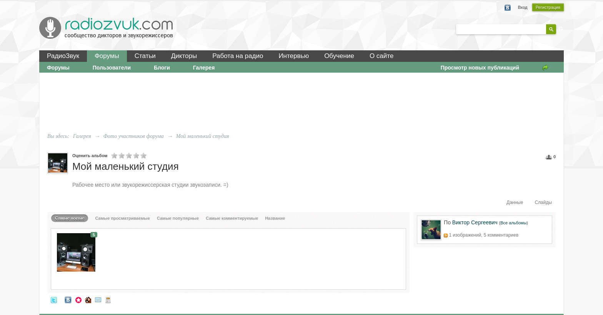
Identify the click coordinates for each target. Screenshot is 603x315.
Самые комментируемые (232, 218)
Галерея (204, 68)
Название (275, 218)
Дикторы (184, 56)
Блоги (162, 68)
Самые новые (70, 218)
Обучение (339, 56)
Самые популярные (178, 218)
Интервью (293, 56)
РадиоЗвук (63, 56)
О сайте (381, 56)
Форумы (107, 56)
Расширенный (561, 29)
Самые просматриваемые (122, 218)
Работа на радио (237, 56)
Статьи (145, 56)
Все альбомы (513, 222)
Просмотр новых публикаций (480, 68)
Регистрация (548, 7)
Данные (514, 202)
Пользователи (112, 68)
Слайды (543, 202)
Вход (523, 7)
